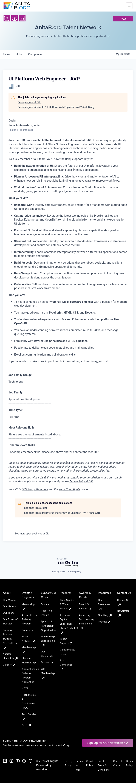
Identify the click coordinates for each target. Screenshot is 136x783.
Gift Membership (48, 673)
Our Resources (104, 604)
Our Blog (105, 615)
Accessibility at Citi (81, 481)
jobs (19, 54)
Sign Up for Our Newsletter (108, 742)
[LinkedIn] (22, 18)
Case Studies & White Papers (67, 604)
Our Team (8, 613)
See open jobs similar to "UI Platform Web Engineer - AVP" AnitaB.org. (56, 107)
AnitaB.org (42, 769)
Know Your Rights (69, 489)
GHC (26, 725)
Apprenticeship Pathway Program (30, 619)
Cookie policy (74, 571)
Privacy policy (58, 571)
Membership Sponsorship (48, 641)
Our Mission (9, 600)
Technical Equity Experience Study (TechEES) (69, 623)
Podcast (104, 621)
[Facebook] (14, 18)
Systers (47, 662)
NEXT (25, 688)
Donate (45, 604)
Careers (9, 664)
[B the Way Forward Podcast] (30, 761)
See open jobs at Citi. (29, 102)
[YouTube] (18, 761)
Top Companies (66, 665)
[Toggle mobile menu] (129, 5)
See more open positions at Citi (32, 533)
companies (35, 54)
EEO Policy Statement (35, 489)
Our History (9, 606)
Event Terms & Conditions (104, 765)
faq (123, 19)
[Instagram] (7, 18)
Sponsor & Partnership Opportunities (48, 626)
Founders (27, 630)
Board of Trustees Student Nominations (10, 638)
